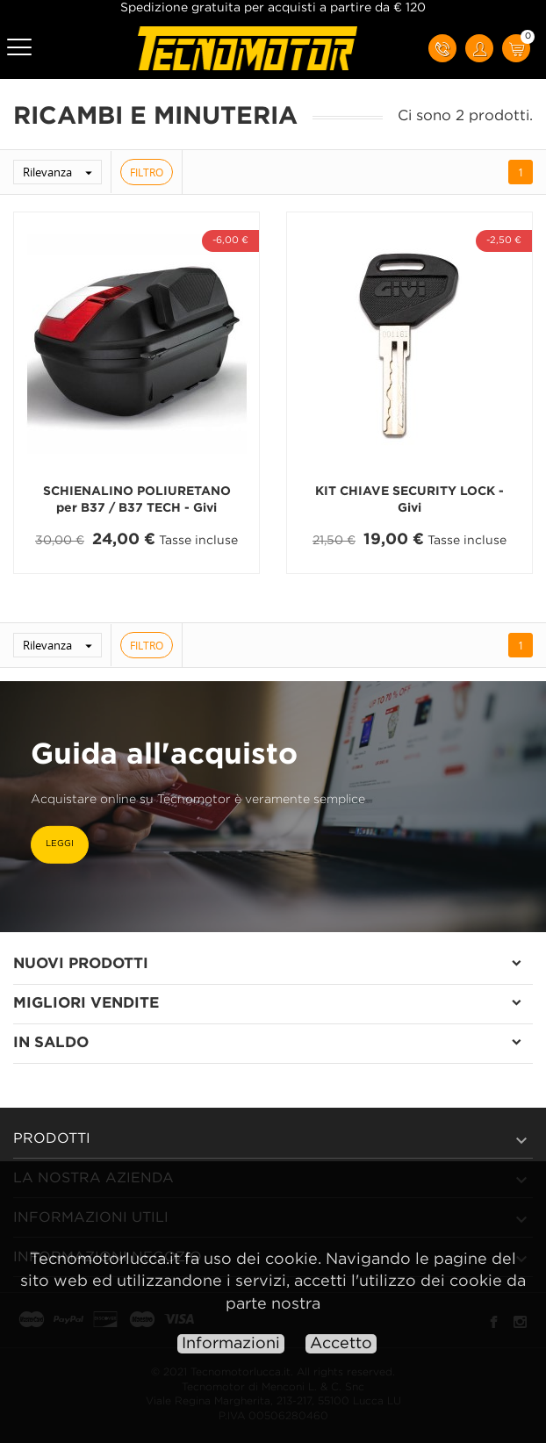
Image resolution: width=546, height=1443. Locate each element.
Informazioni (231, 1344)
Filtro (146, 172)
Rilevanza (62, 172)
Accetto (341, 1344)
